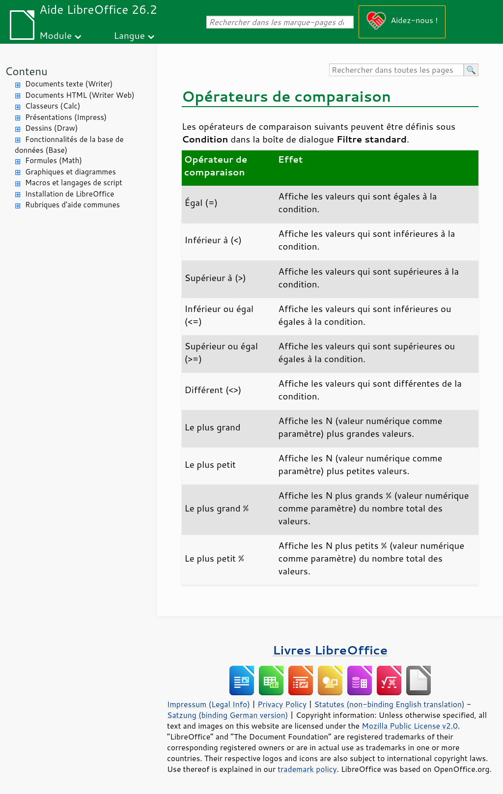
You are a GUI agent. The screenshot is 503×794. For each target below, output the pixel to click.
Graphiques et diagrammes (70, 172)
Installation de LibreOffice (69, 194)
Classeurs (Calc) (52, 106)
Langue (129, 35)
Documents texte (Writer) (69, 84)
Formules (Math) (53, 160)
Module (55, 35)
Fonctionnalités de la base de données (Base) (69, 145)
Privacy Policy (282, 704)
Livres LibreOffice (330, 649)
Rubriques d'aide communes (72, 204)
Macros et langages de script (73, 182)
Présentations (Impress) (66, 117)
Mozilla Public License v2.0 (410, 725)
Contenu (26, 71)
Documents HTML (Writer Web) (80, 95)
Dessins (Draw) (51, 128)
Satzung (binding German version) (227, 714)
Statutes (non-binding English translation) (389, 704)
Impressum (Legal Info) (208, 704)
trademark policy (307, 769)
